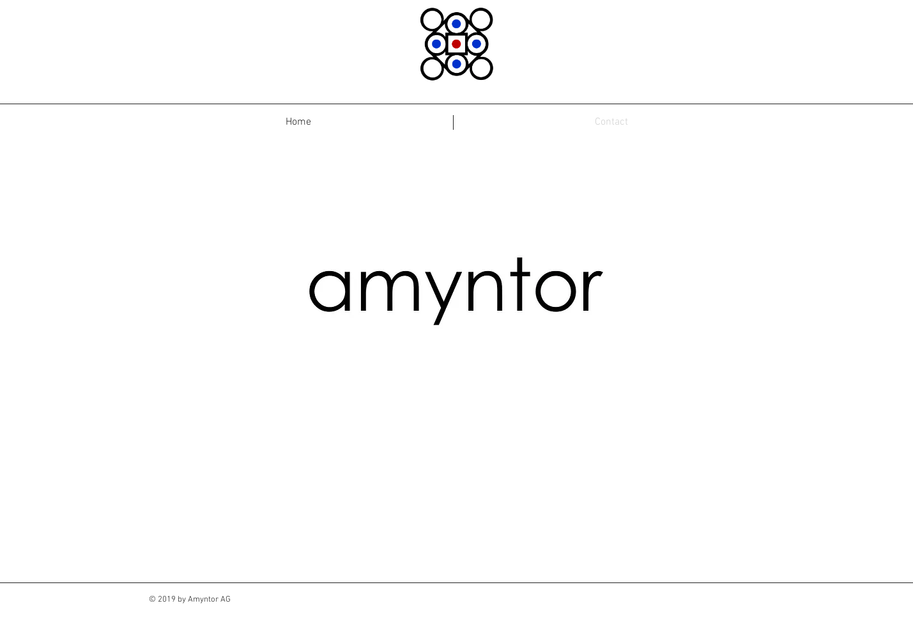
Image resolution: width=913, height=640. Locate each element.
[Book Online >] (504, 516)
